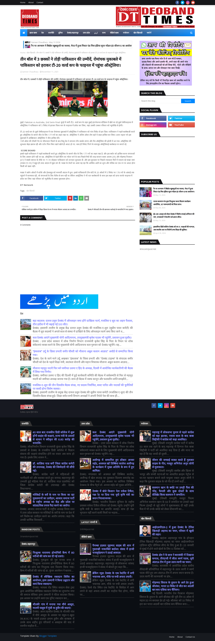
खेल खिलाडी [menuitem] (137, 32)
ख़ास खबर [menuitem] (33, 32)
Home (22, 2)
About (31, 2)
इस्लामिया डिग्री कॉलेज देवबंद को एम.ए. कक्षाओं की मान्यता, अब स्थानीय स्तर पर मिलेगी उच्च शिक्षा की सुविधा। (174, 228)
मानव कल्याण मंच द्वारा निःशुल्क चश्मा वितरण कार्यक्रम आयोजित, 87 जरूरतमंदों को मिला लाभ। (172, 203)
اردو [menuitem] (96, 32)
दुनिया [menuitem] (60, 32)
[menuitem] (23, 32)
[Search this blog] (160, 101)
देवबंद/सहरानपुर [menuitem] (72, 32)
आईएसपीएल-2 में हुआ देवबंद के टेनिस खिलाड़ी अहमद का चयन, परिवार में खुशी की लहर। (173, 531)
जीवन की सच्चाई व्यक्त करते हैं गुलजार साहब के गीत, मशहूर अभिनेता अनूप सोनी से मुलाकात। (173, 464)
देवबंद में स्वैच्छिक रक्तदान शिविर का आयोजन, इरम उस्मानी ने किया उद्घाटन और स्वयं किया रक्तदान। (53, 580)
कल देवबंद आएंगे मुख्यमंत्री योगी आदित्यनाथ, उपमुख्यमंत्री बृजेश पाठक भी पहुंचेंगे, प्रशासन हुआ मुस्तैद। (82, 337)
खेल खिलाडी (31, 52)
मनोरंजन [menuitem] (126, 32)
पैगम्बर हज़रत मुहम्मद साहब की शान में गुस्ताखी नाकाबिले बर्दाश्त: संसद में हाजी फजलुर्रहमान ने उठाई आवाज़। (113, 549)
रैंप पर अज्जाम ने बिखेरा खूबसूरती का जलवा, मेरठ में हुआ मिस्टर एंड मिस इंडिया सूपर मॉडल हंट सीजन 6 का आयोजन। (174, 190)
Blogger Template (48, 635)
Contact (40, 2)
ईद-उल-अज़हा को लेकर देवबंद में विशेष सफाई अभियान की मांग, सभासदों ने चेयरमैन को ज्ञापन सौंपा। (74, 43)
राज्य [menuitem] (104, 32)
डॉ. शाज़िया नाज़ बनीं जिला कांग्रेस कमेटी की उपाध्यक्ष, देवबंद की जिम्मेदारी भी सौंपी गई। (53, 467)
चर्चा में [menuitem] (149, 32)
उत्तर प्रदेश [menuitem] (86, 32)
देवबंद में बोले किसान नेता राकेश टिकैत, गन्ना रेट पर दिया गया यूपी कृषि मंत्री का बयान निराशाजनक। (113, 495)
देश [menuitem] (42, 32)
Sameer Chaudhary (30, 71)
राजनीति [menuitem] (51, 32)
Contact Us (190, 637)
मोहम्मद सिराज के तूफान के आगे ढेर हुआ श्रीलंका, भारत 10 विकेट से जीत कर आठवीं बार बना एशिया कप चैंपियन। (173, 586)
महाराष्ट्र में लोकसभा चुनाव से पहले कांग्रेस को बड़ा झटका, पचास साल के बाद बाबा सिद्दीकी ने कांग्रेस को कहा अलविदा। (173, 436)
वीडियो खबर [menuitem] (114, 32)
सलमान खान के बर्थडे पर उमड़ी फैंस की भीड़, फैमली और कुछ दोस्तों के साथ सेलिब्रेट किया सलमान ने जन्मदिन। (173, 491)
